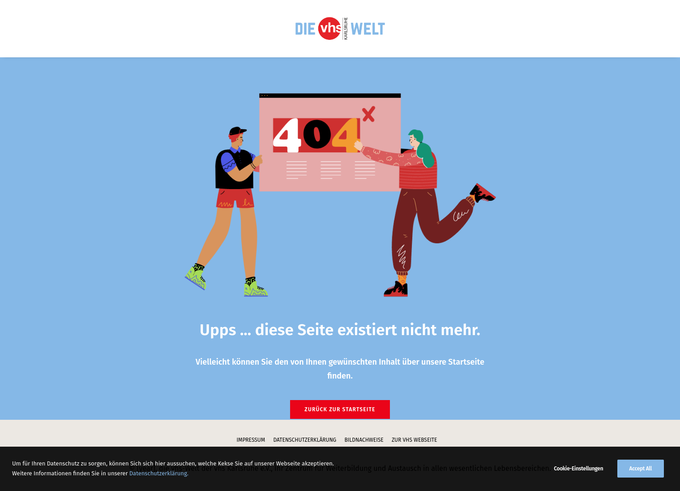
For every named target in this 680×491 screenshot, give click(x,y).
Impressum (251, 440)
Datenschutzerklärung (304, 440)
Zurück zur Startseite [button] (339, 409)
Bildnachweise (363, 440)
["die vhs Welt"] (340, 28)
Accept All (640, 480)
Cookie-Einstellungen (578, 480)
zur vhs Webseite (414, 440)
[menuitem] (340, 28)
